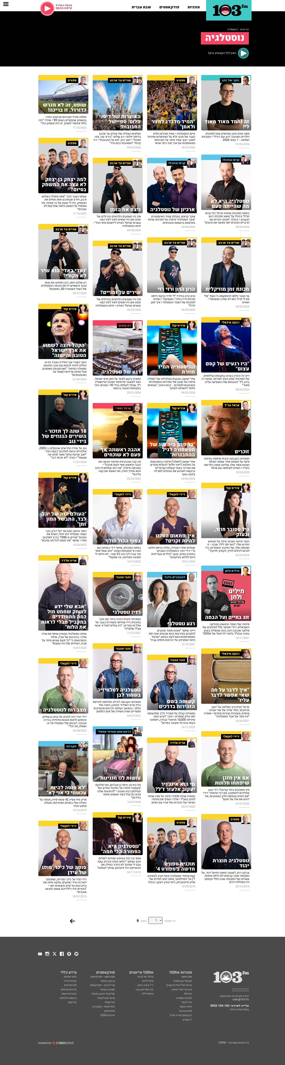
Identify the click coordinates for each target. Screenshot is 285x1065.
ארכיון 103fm (107, 1015)
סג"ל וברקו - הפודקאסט (102, 985)
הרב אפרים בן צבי (144, 989)
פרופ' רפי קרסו (145, 976)
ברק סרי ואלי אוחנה (182, 989)
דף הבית (244, 29)
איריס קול (187, 1002)
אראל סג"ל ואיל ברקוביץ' (179, 985)
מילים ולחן (109, 1011)
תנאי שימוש (70, 976)
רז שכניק (187, 1019)
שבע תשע (187, 976)
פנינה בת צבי (185, 1011)
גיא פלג (188, 993)
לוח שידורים (70, 985)
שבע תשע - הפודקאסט (103, 976)
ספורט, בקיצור (107, 989)
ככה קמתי (110, 1002)
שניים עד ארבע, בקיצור (103, 993)
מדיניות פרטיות (69, 989)
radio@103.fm (240, 999)
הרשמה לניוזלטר (68, 998)
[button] (193, 6)
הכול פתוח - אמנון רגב (103, 1006)
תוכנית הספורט (184, 998)
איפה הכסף (186, 1006)
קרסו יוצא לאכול (106, 998)
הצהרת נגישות (69, 993)
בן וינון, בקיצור (107, 981)
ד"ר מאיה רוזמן (145, 985)
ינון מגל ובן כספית (183, 981)
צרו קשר (72, 1002)
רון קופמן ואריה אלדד (180, 1015)
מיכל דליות (147, 981)
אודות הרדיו (70, 981)
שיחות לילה (147, 993)
